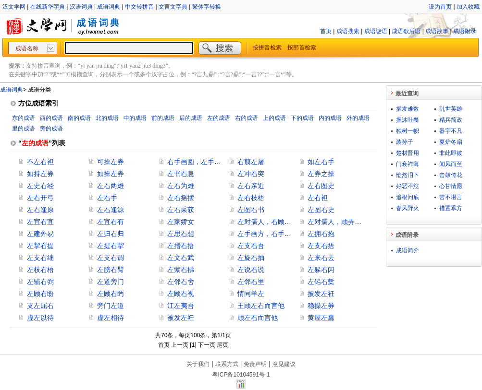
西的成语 (51, 118)
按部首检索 (301, 47)
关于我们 (198, 364)
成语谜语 (375, 31)
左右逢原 (40, 209)
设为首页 (440, 6)
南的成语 (79, 118)
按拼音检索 (267, 47)
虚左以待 (40, 317)
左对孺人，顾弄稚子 (338, 221)
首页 (326, 31)
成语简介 (407, 250)
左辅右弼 (40, 281)
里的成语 (23, 128)
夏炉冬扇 (450, 142)
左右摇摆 (180, 197)
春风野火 (407, 208)
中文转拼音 (139, 6)
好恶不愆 (407, 186)
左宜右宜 (40, 221)
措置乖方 (450, 208)
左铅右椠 (321, 281)
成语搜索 (347, 31)
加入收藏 (468, 6)
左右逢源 (110, 209)
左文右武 (180, 257)
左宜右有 (110, 221)
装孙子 (404, 142)
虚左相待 (110, 317)
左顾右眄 (110, 293)
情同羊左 (250, 293)
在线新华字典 (47, 6)
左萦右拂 (180, 269)
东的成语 (23, 118)
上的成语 (274, 118)
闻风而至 (450, 164)
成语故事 (436, 31)
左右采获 (180, 209)
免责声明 (255, 364)
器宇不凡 (450, 131)
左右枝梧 (250, 197)
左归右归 (110, 233)
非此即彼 (450, 153)
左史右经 (40, 185)
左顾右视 (180, 293)
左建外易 (40, 233)
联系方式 (226, 364)
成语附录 (464, 31)
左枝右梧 (40, 269)
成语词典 (108, 6)
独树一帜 (407, 131)
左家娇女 (180, 221)
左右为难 (180, 185)
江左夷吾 (180, 305)
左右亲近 (250, 185)
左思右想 (180, 233)
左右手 (107, 197)
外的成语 (358, 118)
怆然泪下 (407, 175)
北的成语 (107, 118)
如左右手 (321, 161)
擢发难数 (407, 109)
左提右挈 (110, 245)
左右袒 (318, 197)
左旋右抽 (250, 257)
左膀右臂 (110, 269)
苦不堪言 (450, 197)
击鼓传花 (450, 175)
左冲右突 (250, 173)
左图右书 (250, 209)
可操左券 (110, 161)
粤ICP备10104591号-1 (241, 374)
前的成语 (162, 118)
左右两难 (110, 185)
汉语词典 (81, 6)
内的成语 (330, 118)
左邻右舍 (180, 281)
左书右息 (180, 173)
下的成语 (302, 118)
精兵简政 (450, 120)
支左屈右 (40, 305)
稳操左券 (321, 305)
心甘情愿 (450, 186)
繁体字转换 (206, 6)
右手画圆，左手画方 (197, 161)
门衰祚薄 (407, 164)
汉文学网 (13, 6)
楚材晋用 (407, 153)
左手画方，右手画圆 (267, 233)
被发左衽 (180, 317)
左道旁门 (110, 281)
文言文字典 (173, 6)
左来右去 (321, 257)
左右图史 (321, 185)
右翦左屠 (250, 161)
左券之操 (321, 173)
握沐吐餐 (407, 120)
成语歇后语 (406, 31)
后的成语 (190, 118)
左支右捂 (321, 245)
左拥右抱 (321, 233)
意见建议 (284, 364)
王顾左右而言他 (260, 305)
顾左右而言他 (257, 317)
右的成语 (246, 118)
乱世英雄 (450, 109)
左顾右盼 (40, 293)
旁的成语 (51, 128)
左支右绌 (40, 257)
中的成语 (135, 118)
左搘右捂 (180, 245)
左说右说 (250, 269)
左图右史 (321, 209)
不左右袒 (40, 161)
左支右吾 (250, 245)
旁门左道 (110, 305)
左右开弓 (40, 197)
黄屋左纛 (321, 317)
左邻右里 (250, 281)
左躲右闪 (321, 269)
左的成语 (218, 118)
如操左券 (110, 173)
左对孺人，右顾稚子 (267, 221)
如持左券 (40, 173)
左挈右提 (40, 245)
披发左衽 (321, 293)
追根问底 (407, 197)
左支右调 (110, 257)
